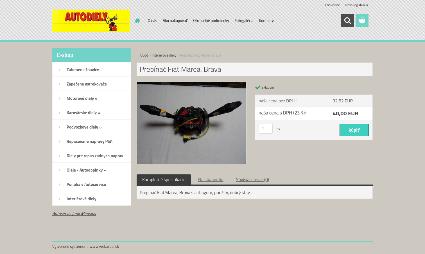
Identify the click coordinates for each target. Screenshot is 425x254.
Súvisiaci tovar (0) (252, 179)
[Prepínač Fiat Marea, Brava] (191, 84)
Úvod (144, 55)
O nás (152, 20)
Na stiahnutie (210, 179)
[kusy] (266, 129)
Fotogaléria (244, 20)
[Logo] (91, 21)
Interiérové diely (164, 55)
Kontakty (266, 20)
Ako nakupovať (175, 20)
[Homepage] (137, 20)
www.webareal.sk (104, 246)
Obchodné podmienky (211, 20)
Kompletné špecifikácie (164, 179)
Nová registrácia (356, 5)
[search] (347, 20)
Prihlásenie (332, 5)
